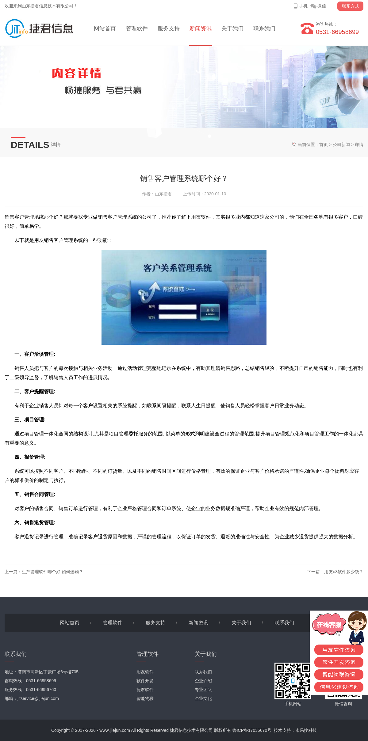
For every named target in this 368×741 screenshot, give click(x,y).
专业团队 (203, 689)
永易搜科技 (306, 730)
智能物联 (145, 698)
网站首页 (105, 28)
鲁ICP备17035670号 (252, 730)
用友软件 (145, 671)
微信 (321, 5)
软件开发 (145, 680)
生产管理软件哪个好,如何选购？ (52, 571)
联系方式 (350, 6)
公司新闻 (341, 144)
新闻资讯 (201, 28)
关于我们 (232, 28)
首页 (323, 144)
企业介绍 (203, 680)
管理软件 (137, 28)
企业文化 (203, 698)
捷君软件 (145, 689)
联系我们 (264, 28)
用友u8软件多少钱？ (343, 571)
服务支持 (169, 28)
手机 (303, 5)
